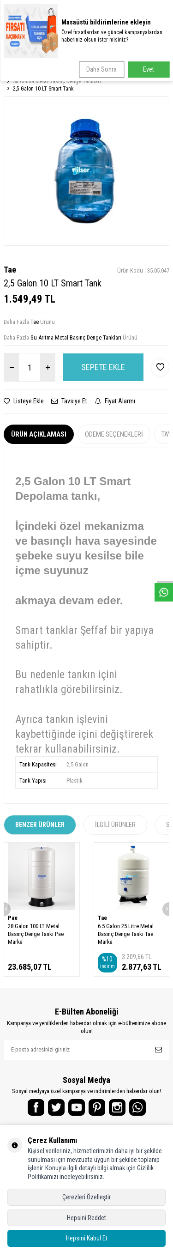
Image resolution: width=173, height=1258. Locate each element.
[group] (86, 171)
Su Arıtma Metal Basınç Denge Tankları (57, 81)
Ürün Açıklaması (38, 434)
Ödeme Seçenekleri (114, 434)
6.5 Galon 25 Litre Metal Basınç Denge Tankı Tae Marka (126, 934)
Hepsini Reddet (86, 1218)
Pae (13, 917)
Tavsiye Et (69, 401)
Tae (10, 269)
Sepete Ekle (103, 367)
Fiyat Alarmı (115, 401)
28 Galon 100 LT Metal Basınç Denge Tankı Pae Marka (36, 934)
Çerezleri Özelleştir (86, 1197)
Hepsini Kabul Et (86, 1238)
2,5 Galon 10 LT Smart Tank (43, 88)
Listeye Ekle (24, 401)
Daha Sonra (101, 69)
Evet (148, 69)
